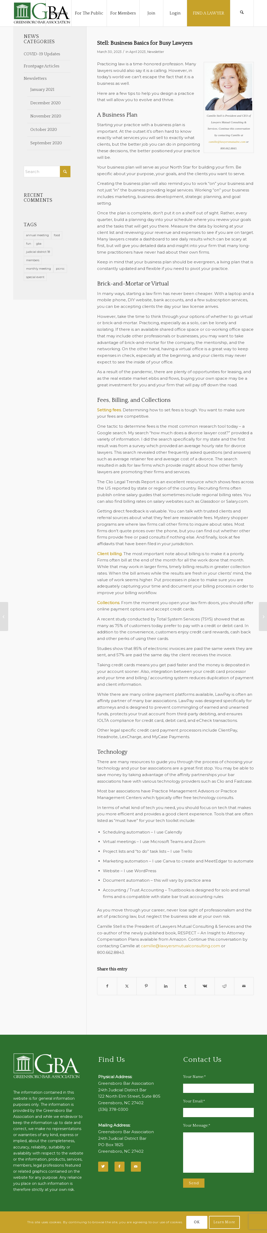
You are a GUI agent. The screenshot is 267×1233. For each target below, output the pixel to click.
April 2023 (137, 52)
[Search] (242, 13)
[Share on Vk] (204, 986)
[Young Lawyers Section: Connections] (263, 616)
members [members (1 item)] (32, 260)
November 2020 (45, 116)
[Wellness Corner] (4, 616)
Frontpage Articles (41, 66)
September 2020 (46, 143)
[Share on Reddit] (224, 986)
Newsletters (35, 78)
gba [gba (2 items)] (38, 243)
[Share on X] (126, 986)
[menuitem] (58, 13)
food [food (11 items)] (57, 235)
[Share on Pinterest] (146, 986)
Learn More (224, 1222)
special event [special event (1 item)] (35, 277)
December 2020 (45, 103)
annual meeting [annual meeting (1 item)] (37, 235)
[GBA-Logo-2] (42, 13)
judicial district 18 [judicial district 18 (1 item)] (38, 252)
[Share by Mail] (244, 986)
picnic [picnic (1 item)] (60, 268)
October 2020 (43, 129)
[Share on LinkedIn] (165, 986)
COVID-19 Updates (42, 54)
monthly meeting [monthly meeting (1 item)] (38, 268)
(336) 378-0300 (113, 1109)
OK (196, 1222)
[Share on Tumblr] (185, 986)
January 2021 (42, 89)
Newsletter (155, 52)
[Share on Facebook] (107, 986)
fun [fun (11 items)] (28, 243)
